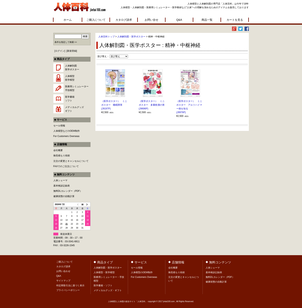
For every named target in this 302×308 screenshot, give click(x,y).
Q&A (179, 19)
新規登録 (71, 51)
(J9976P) (181, 112)
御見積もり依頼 (61, 155)
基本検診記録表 (61, 185)
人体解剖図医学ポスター (72, 67)
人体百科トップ (106, 36)
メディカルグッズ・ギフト (108, 290)
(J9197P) (106, 108)
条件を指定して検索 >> (66, 42)
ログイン (60, 51)
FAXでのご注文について (66, 166)
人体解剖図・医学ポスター (131, 36)
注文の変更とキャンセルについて (71, 161)
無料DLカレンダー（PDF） (67, 191)
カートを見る (235, 19)
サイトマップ (63, 280)
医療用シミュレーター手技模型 (77, 88)
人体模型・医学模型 (104, 272)
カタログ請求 (124, 19)
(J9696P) (143, 108)
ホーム (68, 19)
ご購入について (96, 19)
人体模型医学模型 (69, 78)
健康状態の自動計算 (63, 196)
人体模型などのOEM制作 (66, 131)
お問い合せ (151, 19)
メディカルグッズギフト (74, 109)
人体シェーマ (60, 180)
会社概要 (58, 150)
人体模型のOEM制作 (142, 272)
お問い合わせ (63, 271)
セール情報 (59, 125)
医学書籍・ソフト (103, 285)
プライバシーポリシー (68, 290)
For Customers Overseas (66, 136)
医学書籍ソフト (69, 98)
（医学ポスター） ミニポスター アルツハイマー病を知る (189, 105)
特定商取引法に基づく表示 (70, 285)
